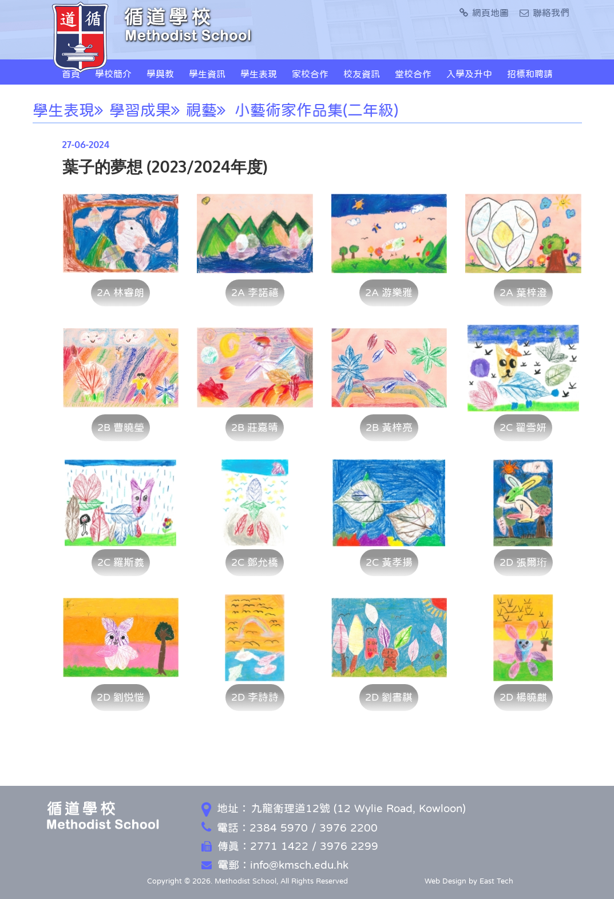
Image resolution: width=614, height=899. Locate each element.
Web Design (445, 881)
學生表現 (258, 73)
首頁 (71, 73)
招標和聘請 (530, 73)
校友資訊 (361, 73)
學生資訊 (207, 73)
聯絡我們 (544, 12)
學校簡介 (113, 73)
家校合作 (310, 73)
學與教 (160, 73)
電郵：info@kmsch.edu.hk (274, 865)
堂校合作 (413, 73)
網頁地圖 (484, 12)
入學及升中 (469, 73)
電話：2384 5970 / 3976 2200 (289, 827)
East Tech (496, 881)
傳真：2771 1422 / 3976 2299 (289, 846)
